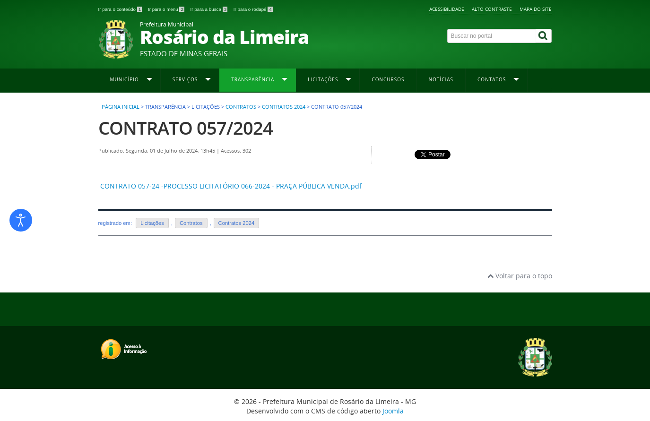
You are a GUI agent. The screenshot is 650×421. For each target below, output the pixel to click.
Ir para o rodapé (253, 9)
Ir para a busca (210, 9)
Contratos (240, 106)
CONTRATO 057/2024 (185, 128)
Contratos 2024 (283, 106)
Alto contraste (492, 9)
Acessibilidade (446, 9)
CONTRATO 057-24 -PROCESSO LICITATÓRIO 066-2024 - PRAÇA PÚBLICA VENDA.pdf (231, 185)
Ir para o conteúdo (120, 9)
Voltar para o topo (519, 275)
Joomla (393, 410)
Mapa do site (536, 9)
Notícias (441, 79)
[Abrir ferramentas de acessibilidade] (20, 220)
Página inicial (120, 106)
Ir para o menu (167, 9)
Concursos (388, 79)
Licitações (152, 223)
